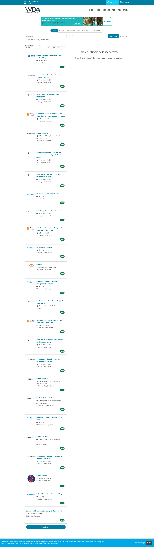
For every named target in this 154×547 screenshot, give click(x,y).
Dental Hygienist (42, 133)
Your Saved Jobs (97, 31)
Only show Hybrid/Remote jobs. (38, 40)
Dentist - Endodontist (44, 398)
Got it (149, 543)
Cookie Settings (139, 543)
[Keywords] (46, 36)
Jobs (98, 10)
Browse (61, 31)
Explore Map (70, 31)
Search (54, 31)
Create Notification (59, 48)
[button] (124, 36)
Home (90, 10)
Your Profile (109, 10)
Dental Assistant (42, 437)
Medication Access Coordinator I (48, 194)
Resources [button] (123, 10)
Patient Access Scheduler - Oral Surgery (50, 494)
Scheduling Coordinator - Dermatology (50, 211)
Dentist (39, 264)
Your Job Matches (83, 31)
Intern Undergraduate (44, 247)
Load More (45, 527)
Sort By (28, 48)
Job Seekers (112, 2)
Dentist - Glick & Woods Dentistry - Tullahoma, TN (44, 511)
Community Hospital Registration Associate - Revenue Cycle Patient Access (48, 155)
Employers (124, 2)
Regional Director (42, 475)
